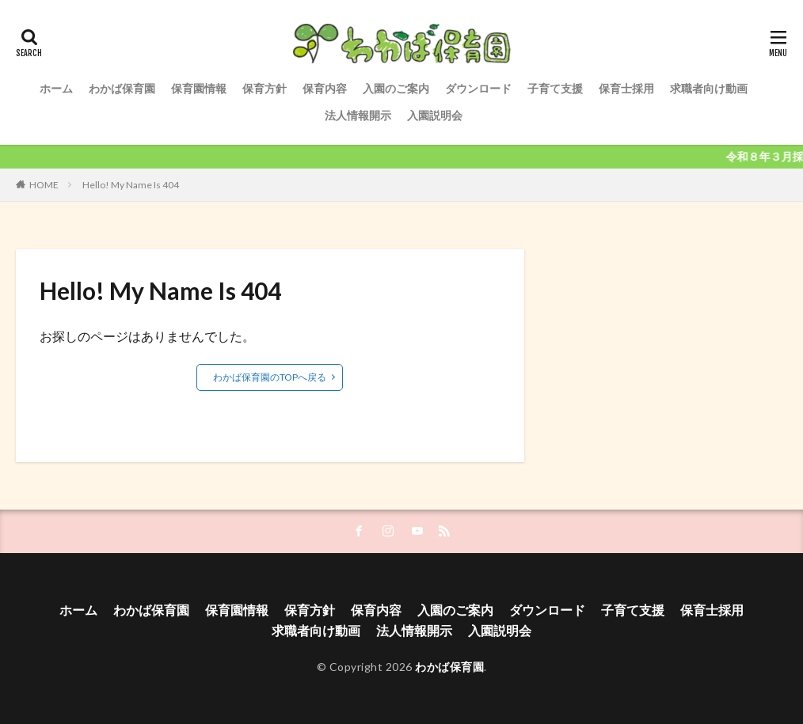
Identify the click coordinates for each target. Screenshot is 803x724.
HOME (44, 185)
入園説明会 (434, 115)
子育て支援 (555, 88)
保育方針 (264, 88)
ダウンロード (478, 88)
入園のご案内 (396, 88)
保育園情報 (198, 88)
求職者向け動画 (709, 88)
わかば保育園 (122, 88)
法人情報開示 (358, 115)
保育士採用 (626, 88)
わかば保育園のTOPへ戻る (269, 377)
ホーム (56, 88)
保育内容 (325, 88)
